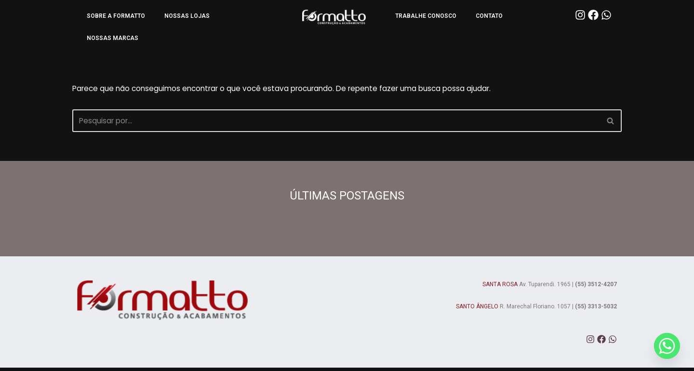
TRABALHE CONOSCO (425, 16)
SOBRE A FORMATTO (116, 16)
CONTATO (489, 16)
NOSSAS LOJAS (187, 16)
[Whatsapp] (667, 346)
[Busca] (336, 123)
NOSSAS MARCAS (112, 38)
